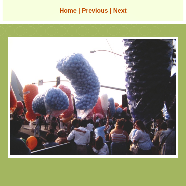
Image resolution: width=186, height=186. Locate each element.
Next (120, 10)
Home (68, 10)
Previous (95, 10)
